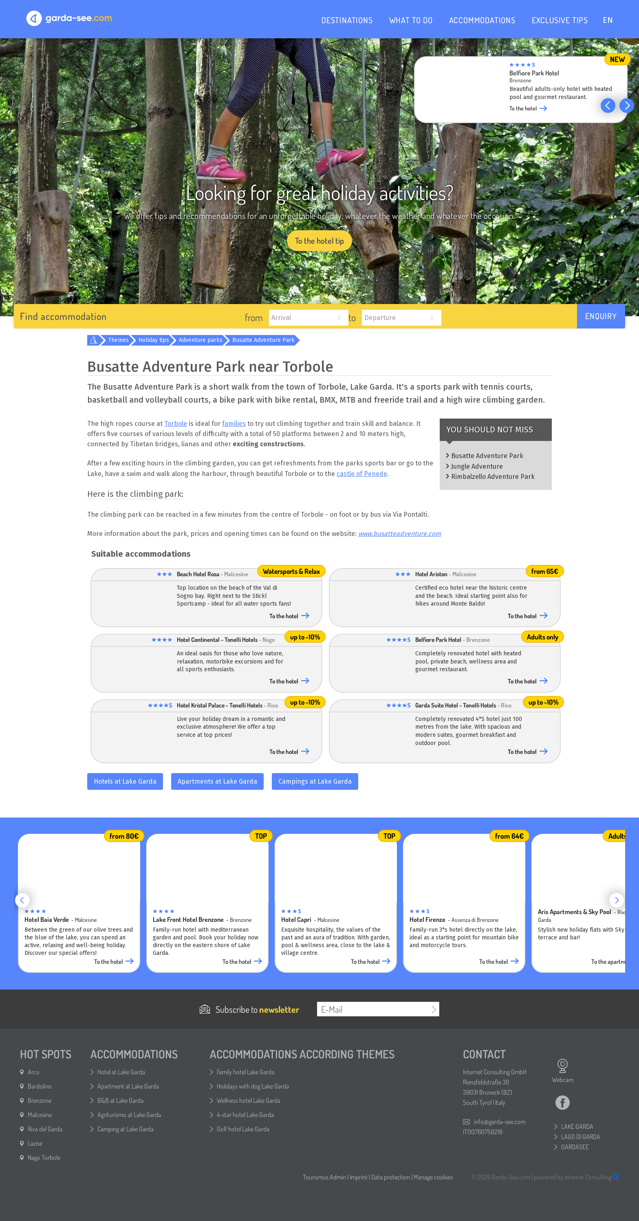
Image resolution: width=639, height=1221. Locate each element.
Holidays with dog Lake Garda (253, 1086)
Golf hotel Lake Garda (243, 1129)
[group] (521, 92)
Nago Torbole (44, 1157)
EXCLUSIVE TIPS (560, 20)
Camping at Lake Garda (125, 1129)
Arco (34, 1072)
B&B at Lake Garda (120, 1100)
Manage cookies (433, 1177)
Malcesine (40, 1115)
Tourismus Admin (324, 1177)
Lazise (35, 1143)
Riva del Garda (45, 1129)
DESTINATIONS (347, 20)
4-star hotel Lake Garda (245, 1115)
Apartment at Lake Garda (128, 1086)
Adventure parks (201, 340)
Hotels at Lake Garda (125, 781)
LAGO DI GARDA (580, 1137)
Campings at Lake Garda (315, 781)
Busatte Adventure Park (263, 340)
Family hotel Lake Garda (245, 1072)
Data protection (390, 1177)
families (234, 424)
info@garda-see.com (499, 1121)
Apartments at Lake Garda (217, 781)
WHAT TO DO (411, 20)
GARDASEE (575, 1147)
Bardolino (40, 1086)
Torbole (175, 424)
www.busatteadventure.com (399, 534)
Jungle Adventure (477, 466)
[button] (608, 105)
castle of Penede (362, 474)
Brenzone (39, 1100)
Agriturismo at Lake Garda (129, 1115)
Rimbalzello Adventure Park (493, 476)
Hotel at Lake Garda (121, 1072)
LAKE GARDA (577, 1126)
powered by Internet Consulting (576, 1177)
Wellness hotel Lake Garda (248, 1100)
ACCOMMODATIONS (482, 20)
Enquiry (601, 316)
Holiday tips (154, 340)
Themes (118, 340)
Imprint (359, 1177)
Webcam (562, 1071)
